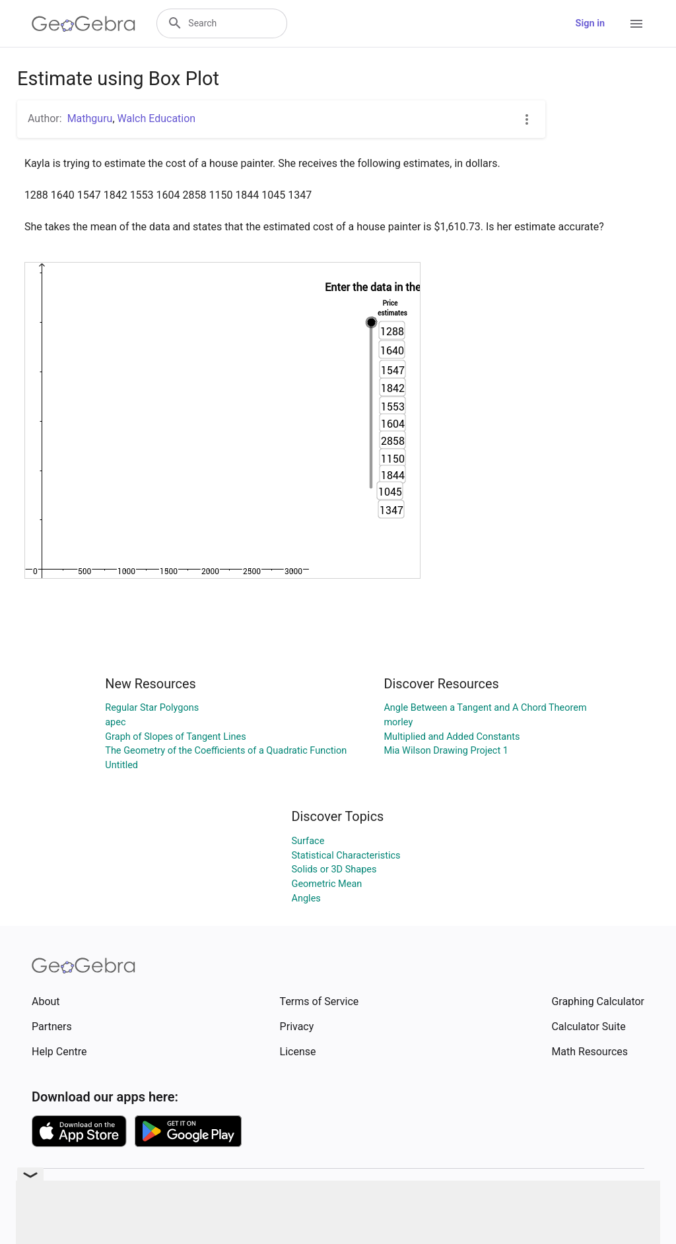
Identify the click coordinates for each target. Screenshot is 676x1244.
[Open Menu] (636, 24)
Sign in (590, 23)
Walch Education (157, 118)
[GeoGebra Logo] (83, 24)
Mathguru (90, 118)
